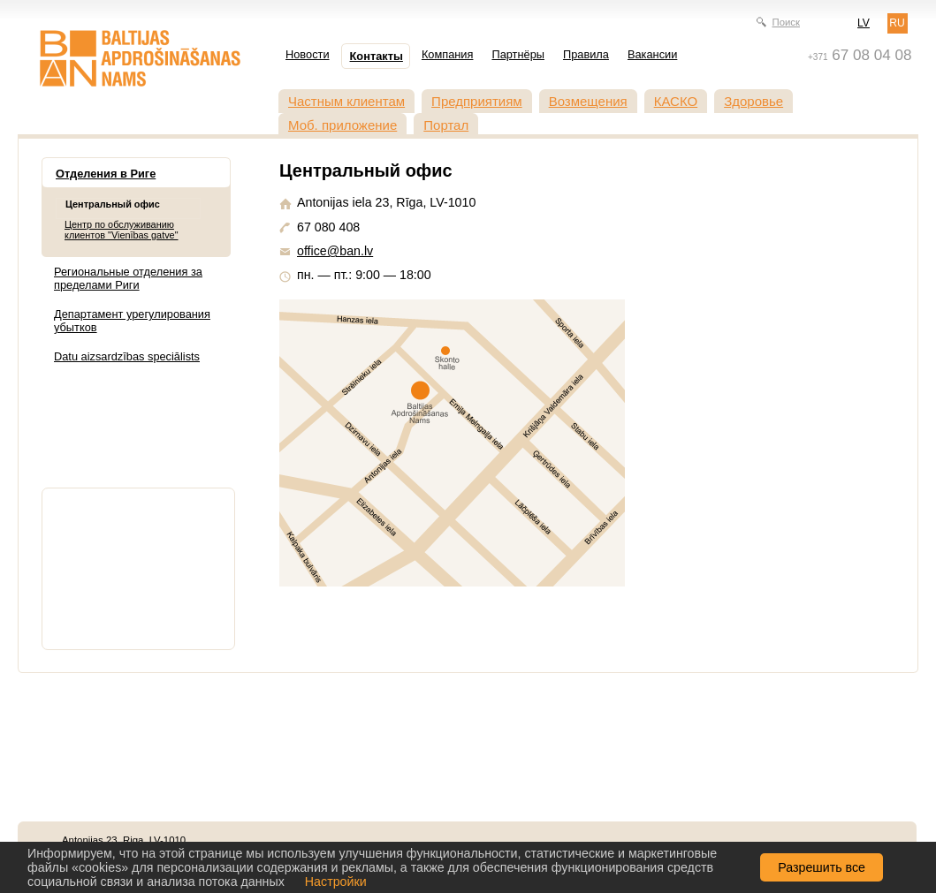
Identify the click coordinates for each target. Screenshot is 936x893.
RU (896, 23)
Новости (307, 54)
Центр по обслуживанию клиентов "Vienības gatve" (122, 229)
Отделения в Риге (106, 173)
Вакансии (652, 54)
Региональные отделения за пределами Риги (128, 278)
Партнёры (517, 54)
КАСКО (675, 101)
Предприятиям (476, 101)
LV (863, 23)
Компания (448, 54)
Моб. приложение (342, 124)
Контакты (376, 56)
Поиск (786, 22)
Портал (445, 124)
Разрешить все (821, 867)
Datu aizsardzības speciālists (127, 356)
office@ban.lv (335, 251)
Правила (586, 54)
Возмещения (588, 101)
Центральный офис (112, 204)
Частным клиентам (346, 101)
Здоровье (753, 101)
